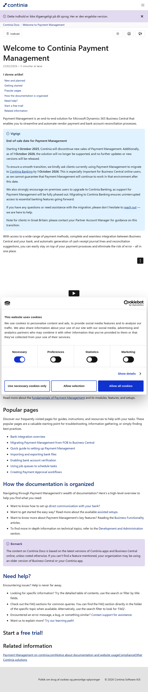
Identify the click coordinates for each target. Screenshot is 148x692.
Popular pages (12, 90)
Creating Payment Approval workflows (36, 472)
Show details (127, 373)
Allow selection (73, 386)
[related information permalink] (54, 645)
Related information (16, 110)
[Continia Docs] (15, 5)
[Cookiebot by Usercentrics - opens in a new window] (127, 303)
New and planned (14, 80)
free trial (31, 632)
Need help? (11, 100)
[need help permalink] (33, 575)
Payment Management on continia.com (29, 655)
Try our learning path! (59, 620)
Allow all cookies (121, 386)
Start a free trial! (13, 105)
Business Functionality (129, 518)
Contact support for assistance (111, 615)
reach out (130, 207)
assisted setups (108, 512)
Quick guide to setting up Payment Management (42, 448)
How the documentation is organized (26, 95)
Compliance (127, 655)
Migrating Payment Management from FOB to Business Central (52, 442)
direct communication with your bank (74, 506)
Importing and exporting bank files (33, 454)
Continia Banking (21, 171)
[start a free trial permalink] (45, 632)
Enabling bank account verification (33, 460)
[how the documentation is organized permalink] (96, 483)
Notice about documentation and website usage (87, 655)
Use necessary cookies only (27, 386)
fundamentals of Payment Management (58, 398)
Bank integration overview (27, 436)
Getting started (13, 85)
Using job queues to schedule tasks (33, 466)
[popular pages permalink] (40, 409)
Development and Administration (121, 528)
